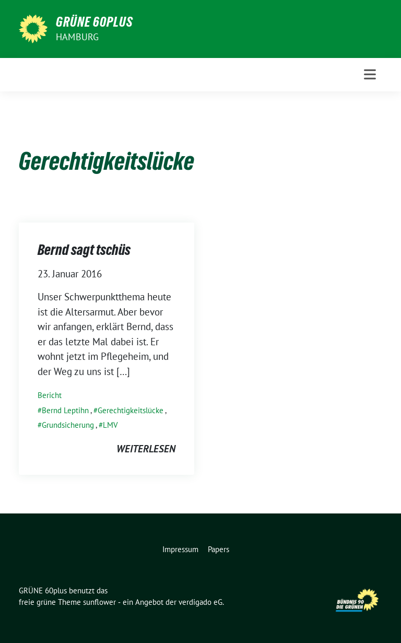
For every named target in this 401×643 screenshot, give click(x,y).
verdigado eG (200, 602)
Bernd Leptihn (65, 410)
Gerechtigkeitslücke (130, 410)
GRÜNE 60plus (94, 22)
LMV (110, 425)
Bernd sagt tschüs (84, 249)
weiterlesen (145, 448)
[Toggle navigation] (370, 74)
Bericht (50, 395)
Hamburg (77, 37)
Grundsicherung (68, 425)
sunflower (99, 602)
